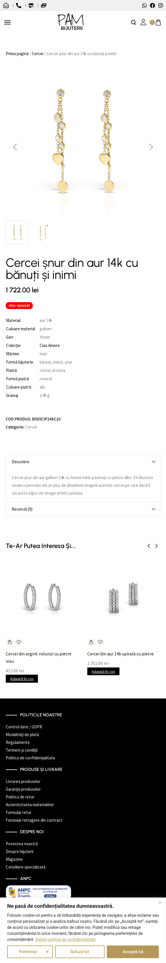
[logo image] (71, 22)
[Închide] (160, 902)
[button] (15, 147)
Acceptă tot (133, 952)
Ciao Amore (50, 345)
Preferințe (28, 952)
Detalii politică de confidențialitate (66, 939)
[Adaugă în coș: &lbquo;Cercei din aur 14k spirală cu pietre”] (91, 642)
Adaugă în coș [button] (22, 678)
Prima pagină (17, 53)
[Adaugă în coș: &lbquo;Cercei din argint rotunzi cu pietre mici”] (9, 642)
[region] (83, 930)
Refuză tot (80, 952)
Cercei (37, 53)
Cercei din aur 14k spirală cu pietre (120, 654)
